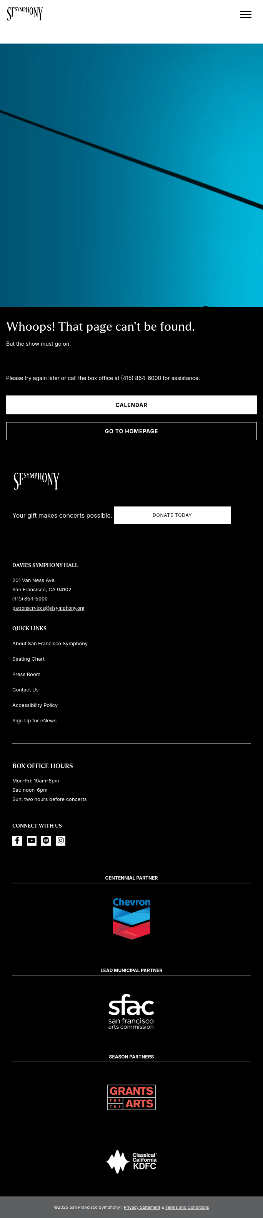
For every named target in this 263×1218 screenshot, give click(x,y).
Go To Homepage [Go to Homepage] (131, 431)
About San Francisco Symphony (50, 643)
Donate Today (172, 515)
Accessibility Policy (35, 705)
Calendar (131, 405)
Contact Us (25, 689)
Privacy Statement (142, 1207)
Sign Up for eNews (34, 720)
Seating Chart (28, 659)
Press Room (26, 674)
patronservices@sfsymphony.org (48, 608)
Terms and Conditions (187, 1207)
